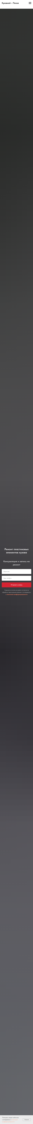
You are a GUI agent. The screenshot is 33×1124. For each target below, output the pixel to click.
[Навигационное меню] (30, 3)
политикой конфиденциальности (17, 594)
